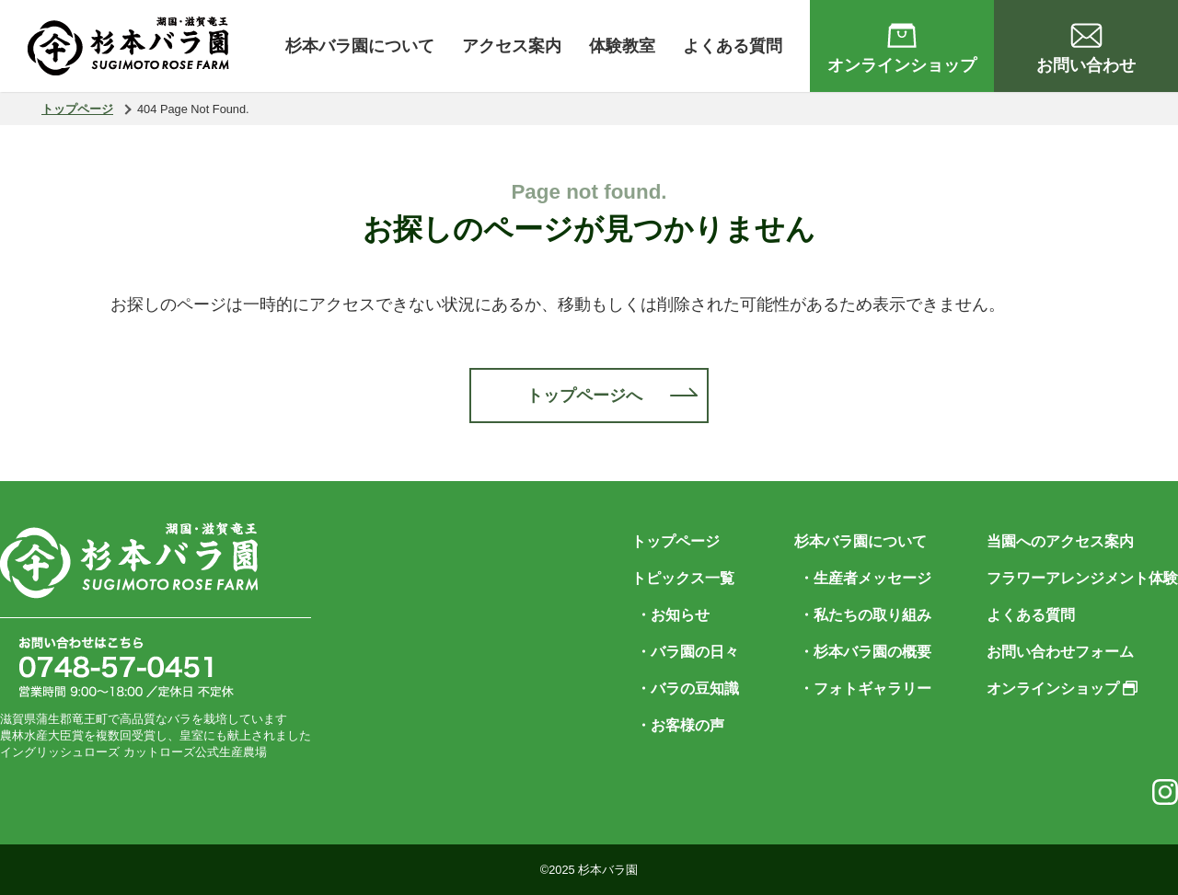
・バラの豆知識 (687, 688)
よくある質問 (732, 46)
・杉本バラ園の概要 (865, 652)
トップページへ (584, 395)
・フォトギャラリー (865, 688)
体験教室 (622, 46)
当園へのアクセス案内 (1060, 541)
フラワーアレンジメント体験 (1082, 578)
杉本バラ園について (359, 46)
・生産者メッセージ (865, 578)
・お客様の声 (680, 725)
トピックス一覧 (682, 578)
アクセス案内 (511, 46)
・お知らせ (673, 615)
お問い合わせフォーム (1060, 652)
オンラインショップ (1062, 688)
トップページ (77, 109)
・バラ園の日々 (687, 652)
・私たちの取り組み (865, 615)
